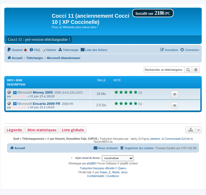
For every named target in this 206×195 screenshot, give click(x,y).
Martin (116, 172)
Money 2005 (33, 92)
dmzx (124, 172)
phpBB (91, 163)
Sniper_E (105, 172)
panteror (155, 138)
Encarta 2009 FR (36, 104)
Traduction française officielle (97, 168)
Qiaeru (122, 168)
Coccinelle (19, 96)
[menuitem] (17, 50)
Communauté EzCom (177, 138)
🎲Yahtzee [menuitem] (49, 49)
